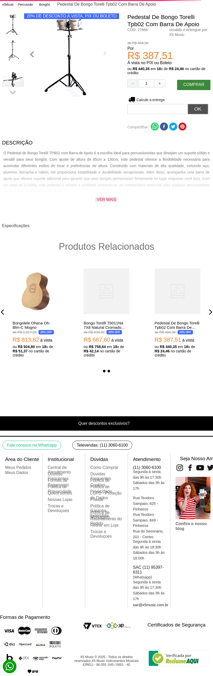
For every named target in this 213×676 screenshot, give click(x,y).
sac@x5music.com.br (150, 605)
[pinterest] (182, 127)
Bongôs (44, 4)
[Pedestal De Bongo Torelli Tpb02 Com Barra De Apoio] (67, 312)
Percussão (25, 4)
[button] (2, 312)
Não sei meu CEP (150, 100)
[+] (159, 83)
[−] (132, 83)
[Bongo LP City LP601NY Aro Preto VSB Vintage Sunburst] (138, 312)
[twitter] (173, 127)
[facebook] (164, 127)
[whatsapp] (155, 127)
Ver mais (106, 199)
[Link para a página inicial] (8, 4)
